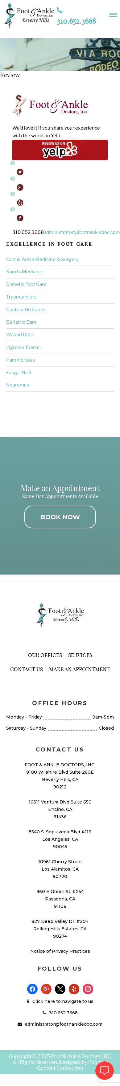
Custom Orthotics (25, 309)
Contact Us (26, 669)
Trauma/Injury (21, 297)
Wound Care (19, 335)
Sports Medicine (24, 272)
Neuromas (17, 385)
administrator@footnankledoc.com (82, 232)
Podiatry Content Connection (72, 1065)
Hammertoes (20, 360)
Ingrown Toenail (23, 347)
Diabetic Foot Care (26, 284)
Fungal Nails (19, 372)
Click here (43, 1001)
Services (80, 655)
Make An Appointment (79, 669)
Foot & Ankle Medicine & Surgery (42, 259)
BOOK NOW (60, 517)
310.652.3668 (63, 1013)
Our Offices (45, 655)
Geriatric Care (21, 322)
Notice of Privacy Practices (60, 951)
